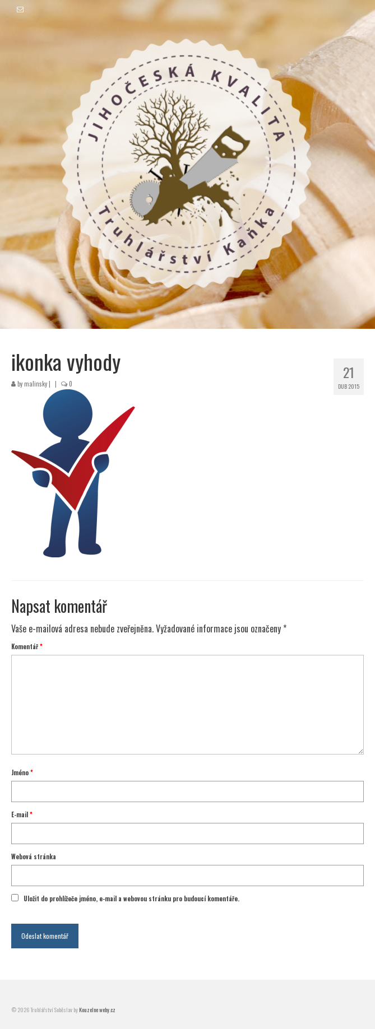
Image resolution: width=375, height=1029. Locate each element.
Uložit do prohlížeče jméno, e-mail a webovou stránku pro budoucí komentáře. (131, 898)
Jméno (22, 772)
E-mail (22, 814)
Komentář (27, 646)
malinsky (35, 383)
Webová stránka (33, 856)
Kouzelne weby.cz (97, 1009)
